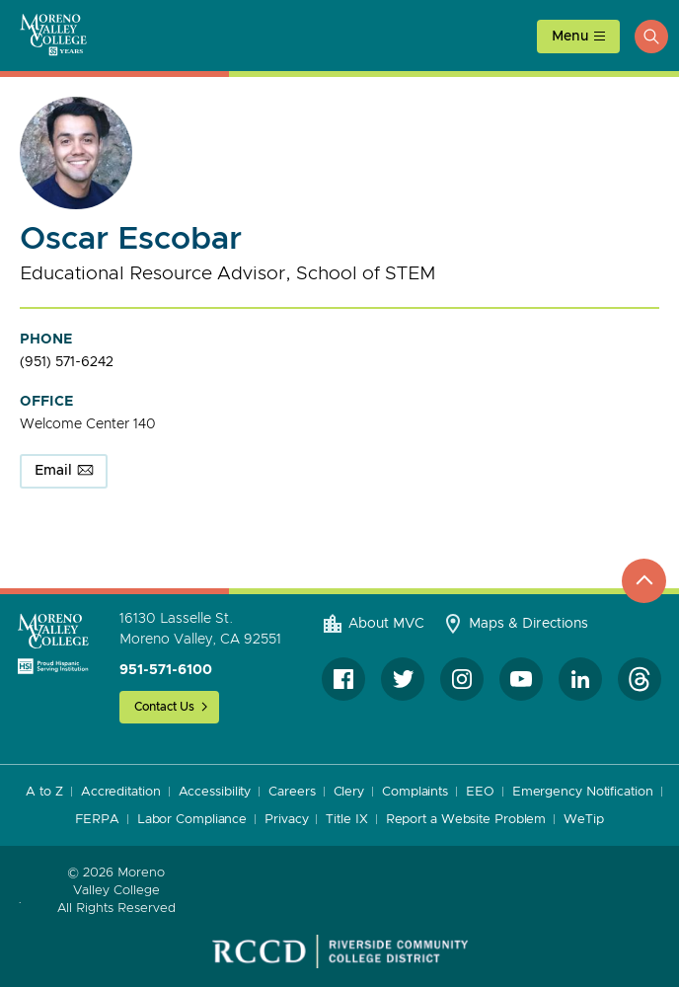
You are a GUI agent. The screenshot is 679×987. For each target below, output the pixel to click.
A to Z (44, 792)
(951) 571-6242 (66, 362)
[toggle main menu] (578, 36)
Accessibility (215, 792)
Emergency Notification (582, 792)
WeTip (584, 819)
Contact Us (164, 707)
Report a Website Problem (466, 819)
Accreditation (121, 792)
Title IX (346, 819)
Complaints (415, 792)
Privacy (286, 819)
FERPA (97, 819)
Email (53, 471)
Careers (291, 792)
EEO (480, 792)
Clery (349, 792)
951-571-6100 (165, 670)
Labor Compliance (192, 819)
